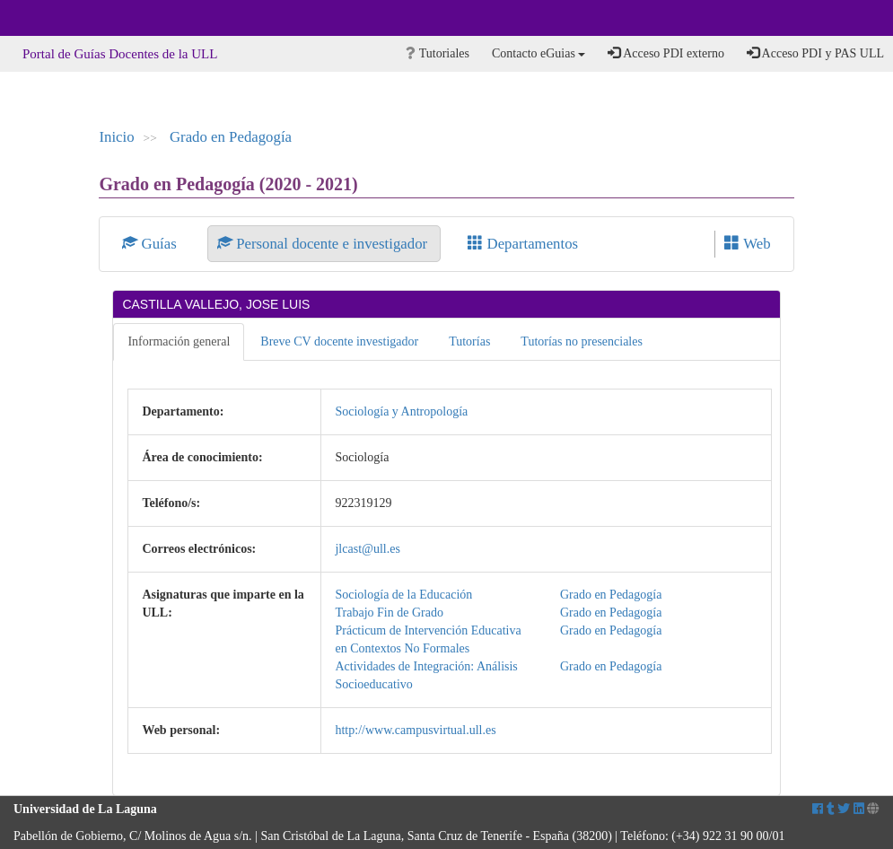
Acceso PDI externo (665, 53)
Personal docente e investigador (324, 243)
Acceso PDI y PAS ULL (815, 53)
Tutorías (469, 341)
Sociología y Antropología (401, 411)
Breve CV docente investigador (339, 341)
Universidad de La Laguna (62, 18)
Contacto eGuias (538, 53)
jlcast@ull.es (367, 549)
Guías (151, 243)
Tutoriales (437, 53)
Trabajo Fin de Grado (388, 612)
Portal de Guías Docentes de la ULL (119, 54)
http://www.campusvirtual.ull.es (415, 730)
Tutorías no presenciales (582, 341)
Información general (178, 341)
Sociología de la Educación (403, 594)
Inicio (116, 136)
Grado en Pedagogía (231, 136)
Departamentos (523, 243)
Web (747, 243)
